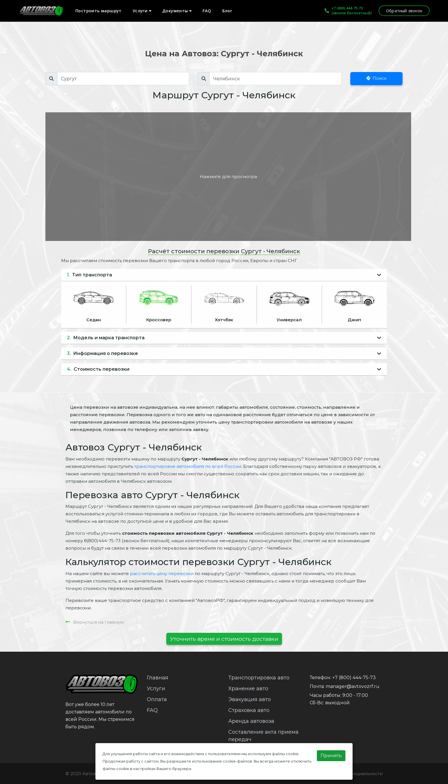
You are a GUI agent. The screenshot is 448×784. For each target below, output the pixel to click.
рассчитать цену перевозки (161, 573)
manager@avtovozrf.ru (352, 686)
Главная (157, 678)
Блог (227, 10)
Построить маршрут (98, 10)
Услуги (142, 10)
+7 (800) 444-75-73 (347, 8)
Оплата (157, 699)
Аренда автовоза (251, 721)
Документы (177, 10)
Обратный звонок (404, 10)
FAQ (207, 10)
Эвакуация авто (249, 699)
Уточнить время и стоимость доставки (224, 638)
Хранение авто (248, 688)
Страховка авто (248, 710)
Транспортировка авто (258, 678)
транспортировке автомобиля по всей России (187, 466)
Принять (331, 755)
